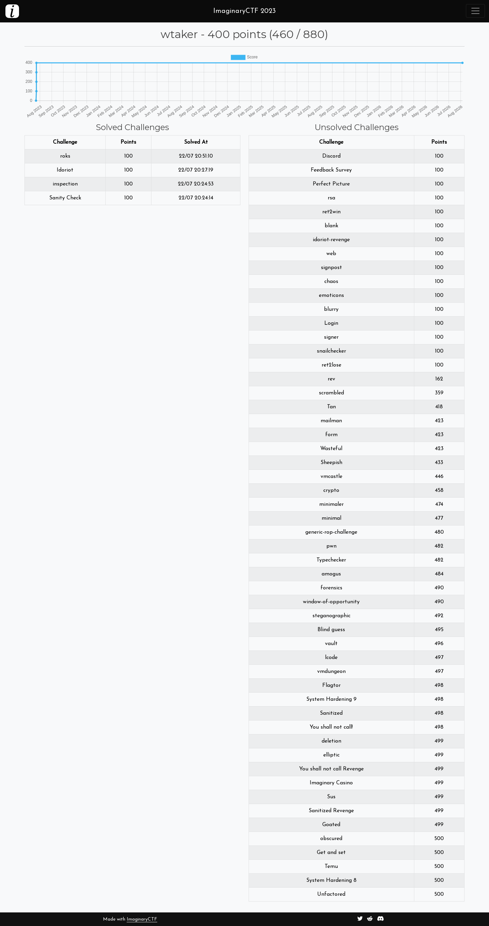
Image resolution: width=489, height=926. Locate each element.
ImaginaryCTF (142, 919)
